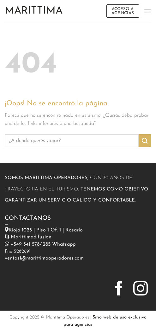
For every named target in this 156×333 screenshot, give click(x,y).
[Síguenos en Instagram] (140, 289)
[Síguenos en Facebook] (118, 289)
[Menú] (147, 11)
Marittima (34, 11)
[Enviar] (145, 140)
